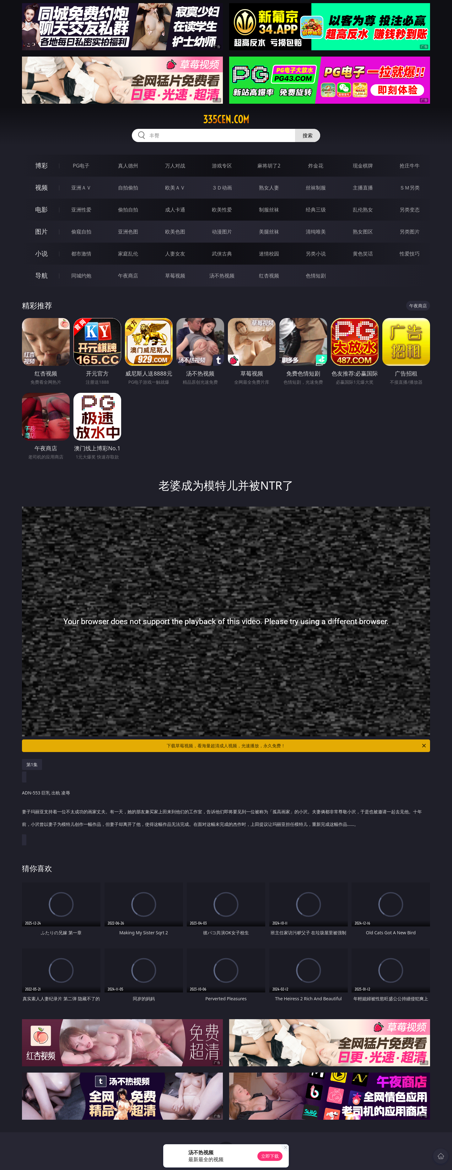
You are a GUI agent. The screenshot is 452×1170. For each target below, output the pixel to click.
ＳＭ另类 (410, 187)
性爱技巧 (410, 253)
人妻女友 (175, 253)
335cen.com (226, 119)
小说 (41, 253)
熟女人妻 (269, 187)
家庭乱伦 (128, 253)
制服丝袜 (269, 209)
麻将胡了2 (268, 165)
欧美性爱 (222, 209)
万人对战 (175, 165)
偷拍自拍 (128, 209)
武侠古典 (222, 253)
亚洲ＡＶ (81, 187)
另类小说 (316, 253)
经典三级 (316, 209)
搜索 (308, 135)
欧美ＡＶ (175, 187)
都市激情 (81, 253)
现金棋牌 (363, 165)
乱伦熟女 (363, 209)
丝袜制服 (316, 187)
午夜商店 (128, 275)
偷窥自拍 (81, 231)
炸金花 (315, 165)
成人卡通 (175, 209)
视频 (41, 187)
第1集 (32, 764)
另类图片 (410, 231)
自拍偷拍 (128, 187)
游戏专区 (222, 165)
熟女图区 (363, 231)
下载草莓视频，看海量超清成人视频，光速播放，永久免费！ (297, 746)
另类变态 (410, 209)
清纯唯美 (316, 231)
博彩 (41, 165)
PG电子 (81, 165)
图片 (41, 231)
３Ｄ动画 (222, 187)
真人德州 (128, 165)
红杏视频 (269, 275)
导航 (41, 275)
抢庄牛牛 (410, 165)
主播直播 (363, 187)
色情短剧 (316, 275)
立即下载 (270, 1156)
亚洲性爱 (81, 209)
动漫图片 (222, 231)
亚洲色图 (128, 231)
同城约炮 (81, 275)
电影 (41, 209)
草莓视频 (175, 275)
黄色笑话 (363, 253)
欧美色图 (175, 231)
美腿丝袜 (269, 231)
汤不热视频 (221, 275)
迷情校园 (269, 253)
